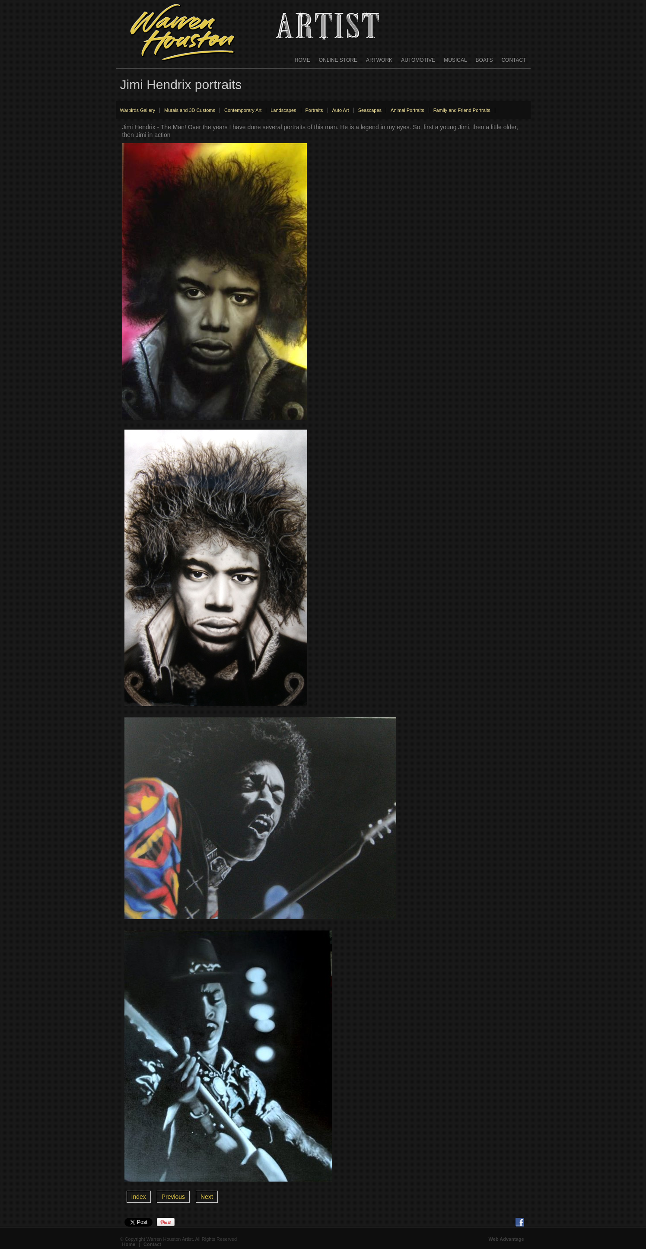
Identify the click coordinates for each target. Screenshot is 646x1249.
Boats (484, 60)
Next (206, 1196)
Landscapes (283, 110)
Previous (173, 1196)
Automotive (418, 60)
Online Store (338, 60)
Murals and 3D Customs (189, 110)
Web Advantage (506, 1239)
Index (138, 1196)
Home (302, 60)
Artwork (379, 60)
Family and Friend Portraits (461, 110)
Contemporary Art (242, 110)
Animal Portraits (407, 110)
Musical (455, 60)
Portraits (314, 110)
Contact (513, 60)
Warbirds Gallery (138, 110)
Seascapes (370, 110)
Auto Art (340, 110)
